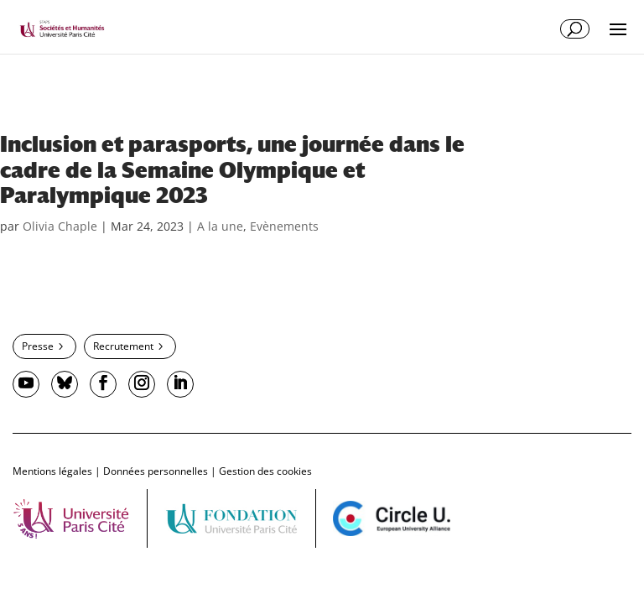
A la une (220, 226)
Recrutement (123, 346)
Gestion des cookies (265, 471)
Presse (38, 346)
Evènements (284, 226)
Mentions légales (52, 471)
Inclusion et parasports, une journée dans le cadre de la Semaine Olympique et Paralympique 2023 (232, 170)
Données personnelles (155, 471)
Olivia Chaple (60, 226)
